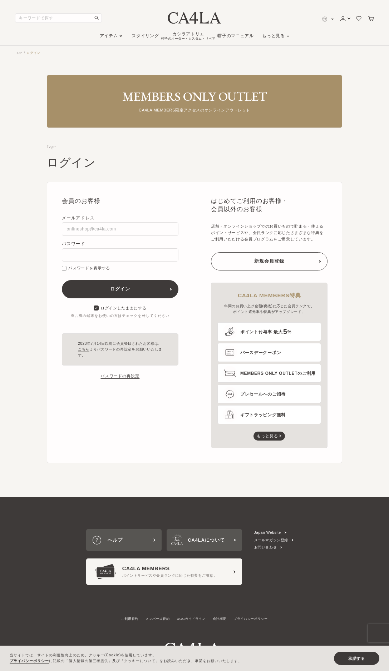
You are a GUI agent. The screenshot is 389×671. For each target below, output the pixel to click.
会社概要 (219, 619)
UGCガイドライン (191, 619)
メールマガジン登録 (271, 540)
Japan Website (267, 533)
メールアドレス (78, 217)
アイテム (109, 35)
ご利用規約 (129, 619)
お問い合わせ (265, 547)
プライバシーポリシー (250, 619)
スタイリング (145, 35)
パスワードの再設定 (119, 376)
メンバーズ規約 (157, 619)
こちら (83, 349)
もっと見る (273, 35)
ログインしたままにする (120, 307)
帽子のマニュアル (235, 35)
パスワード (73, 243)
